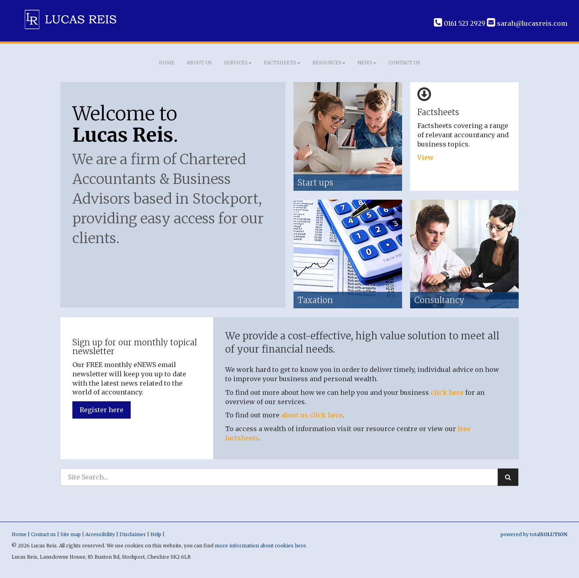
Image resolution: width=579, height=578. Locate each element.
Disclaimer (132, 534)
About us (199, 63)
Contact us (404, 63)
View (426, 157)
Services (238, 63)
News (366, 63)
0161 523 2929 (459, 23)
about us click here (312, 415)
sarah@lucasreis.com (527, 23)
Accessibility (100, 534)
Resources (328, 63)
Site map (70, 534)
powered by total (534, 534)
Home (167, 63)
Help (155, 534)
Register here (101, 410)
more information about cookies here (260, 546)
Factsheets (282, 63)
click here (447, 392)
